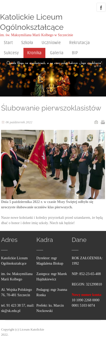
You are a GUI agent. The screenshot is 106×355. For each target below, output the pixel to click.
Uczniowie (51, 42)
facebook (101, 7)
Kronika (34, 53)
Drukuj (102, 122)
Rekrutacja (79, 42)
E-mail (96, 122)
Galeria (56, 53)
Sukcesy (11, 53)
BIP (75, 53)
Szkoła (27, 42)
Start (8, 42)
